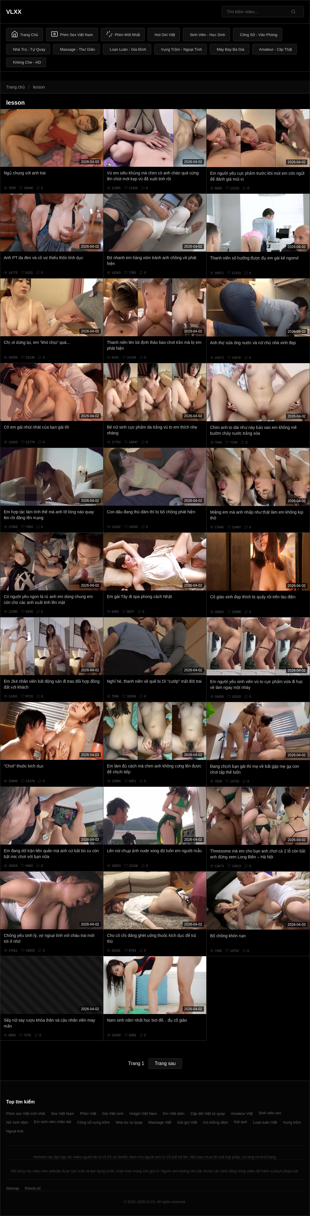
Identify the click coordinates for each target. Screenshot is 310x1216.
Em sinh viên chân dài (52, 1122)
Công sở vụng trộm (93, 1122)
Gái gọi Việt (187, 1122)
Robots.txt (32, 1188)
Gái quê (240, 1122)
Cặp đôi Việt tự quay (207, 1113)
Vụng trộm (292, 1122)
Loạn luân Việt (265, 1122)
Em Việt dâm (174, 1113)
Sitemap (12, 1188)
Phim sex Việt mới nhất (25, 1113)
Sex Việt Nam (62, 1113)
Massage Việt (160, 1122)
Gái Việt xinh (112, 1113)
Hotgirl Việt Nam (143, 1113)
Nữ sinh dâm (17, 1122)
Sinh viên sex (269, 1113)
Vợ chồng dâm (215, 1122)
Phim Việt (88, 1113)
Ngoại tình (14, 1131)
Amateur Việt (242, 1113)
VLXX (13, 12)
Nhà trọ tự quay (129, 1122)
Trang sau (165, 1063)
